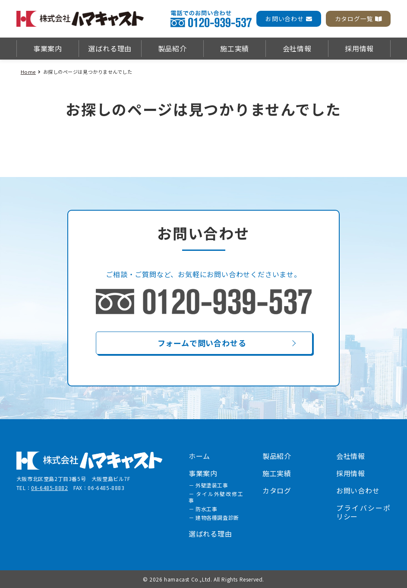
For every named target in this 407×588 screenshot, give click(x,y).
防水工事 (206, 508)
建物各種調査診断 (217, 517)
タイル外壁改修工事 (216, 497)
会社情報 (297, 48)
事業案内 (47, 48)
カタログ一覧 (358, 18)
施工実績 (234, 48)
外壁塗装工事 (212, 485)
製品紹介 (172, 48)
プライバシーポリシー (363, 512)
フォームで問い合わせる (202, 342)
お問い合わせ (288, 18)
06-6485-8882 (49, 487)
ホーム (199, 456)
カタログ (276, 490)
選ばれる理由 (110, 48)
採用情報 (359, 48)
